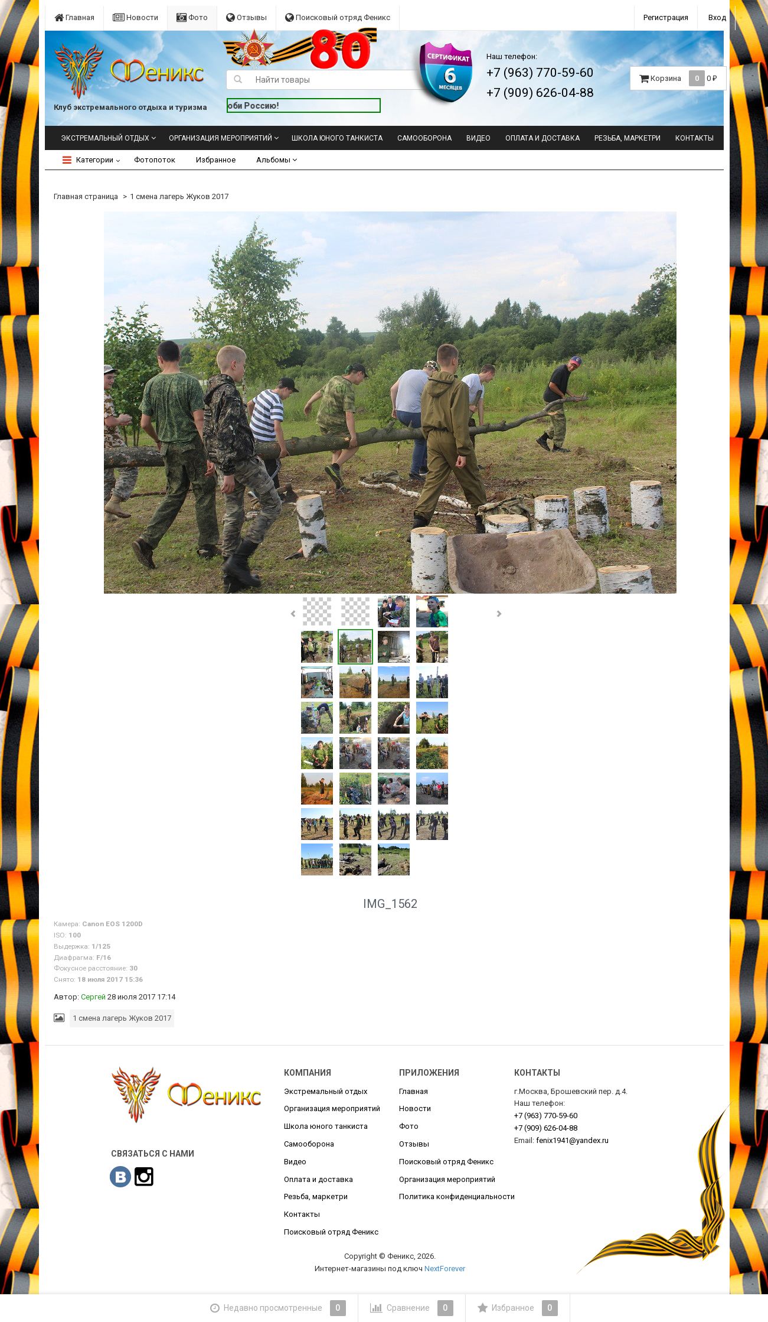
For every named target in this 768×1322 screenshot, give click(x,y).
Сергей (93, 996)
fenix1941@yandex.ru (572, 1140)
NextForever (444, 1268)
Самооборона (424, 138)
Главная (74, 17)
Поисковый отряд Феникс (337, 17)
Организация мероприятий (220, 138)
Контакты (694, 138)
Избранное (216, 159)
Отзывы (246, 17)
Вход (717, 17)
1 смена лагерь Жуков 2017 (179, 196)
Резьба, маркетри (627, 138)
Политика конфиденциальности (457, 1196)
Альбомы (276, 159)
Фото (192, 17)
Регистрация (665, 17)
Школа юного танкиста (337, 138)
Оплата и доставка (542, 138)
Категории (88, 159)
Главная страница (86, 196)
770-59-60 (545, 1115)
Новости (135, 17)
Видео (478, 138)
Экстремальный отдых (105, 138)
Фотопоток (154, 159)
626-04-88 (545, 1128)
